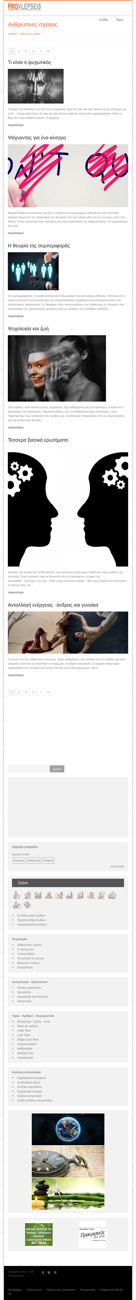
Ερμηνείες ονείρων (28, 962)
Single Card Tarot (27, 1039)
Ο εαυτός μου (25, 949)
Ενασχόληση (25, 967)
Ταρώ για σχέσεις (27, 1026)
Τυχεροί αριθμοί (26, 1044)
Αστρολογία (24, 1001)
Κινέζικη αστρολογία (29, 1095)
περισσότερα (16, 125)
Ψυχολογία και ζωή (28, 328)
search (57, 769)
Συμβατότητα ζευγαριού (31, 1077)
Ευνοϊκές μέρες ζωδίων (31, 915)
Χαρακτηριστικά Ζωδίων (32, 924)
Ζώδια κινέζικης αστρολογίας (34, 1100)
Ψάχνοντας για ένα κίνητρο (37, 137)
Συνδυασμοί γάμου (28, 1082)
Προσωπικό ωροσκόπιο (61, 1289)
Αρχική (13, 33)
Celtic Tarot (24, 1030)
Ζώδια (103, 20)
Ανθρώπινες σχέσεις (29, 944)
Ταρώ (119, 20)
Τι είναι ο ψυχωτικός (29, 62)
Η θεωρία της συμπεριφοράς (39, 245)
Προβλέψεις (15, 1289)
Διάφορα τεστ (25, 1053)
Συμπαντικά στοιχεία (29, 1091)
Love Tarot (23, 1035)
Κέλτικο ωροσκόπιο (29, 987)
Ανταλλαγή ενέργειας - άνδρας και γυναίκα (53, 605)
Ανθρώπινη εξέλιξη (111, 1289)
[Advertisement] (68, 732)
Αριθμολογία (24, 1048)
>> (48, 51)
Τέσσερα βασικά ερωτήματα (38, 440)
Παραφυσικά (87, 1289)
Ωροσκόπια (24, 992)
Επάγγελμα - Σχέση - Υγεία (33, 1021)
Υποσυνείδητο (26, 953)
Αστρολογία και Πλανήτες (32, 996)
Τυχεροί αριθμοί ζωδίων (31, 920)
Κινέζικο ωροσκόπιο (29, 1086)
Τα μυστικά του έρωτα (30, 958)
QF (10, 1293)
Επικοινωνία (34, 1289)
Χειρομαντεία (25, 1057)
